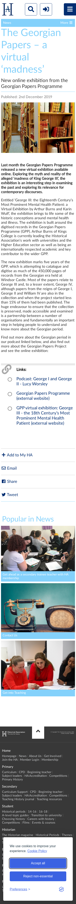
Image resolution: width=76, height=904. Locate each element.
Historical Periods (47, 835)
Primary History (12, 779)
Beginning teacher (39, 772)
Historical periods (14, 811)
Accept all (38, 863)
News (23, 756)
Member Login (29, 759)
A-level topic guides (15, 815)
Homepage (9, 756)
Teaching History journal (18, 799)
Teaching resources (49, 799)
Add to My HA (17, 455)
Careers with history (40, 819)
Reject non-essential (38, 876)
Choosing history (13, 819)
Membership (50, 759)
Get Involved (52, 756)
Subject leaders (12, 775)
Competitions (58, 775)
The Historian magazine (17, 835)
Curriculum (9, 772)
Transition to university (46, 815)
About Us (35, 756)
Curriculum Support (15, 791)
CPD (22, 772)
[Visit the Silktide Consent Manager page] (61, 889)
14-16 (32, 811)
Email (9, 468)
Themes (67, 835)
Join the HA (9, 759)
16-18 (43, 811)
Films (26, 822)
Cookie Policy (37, 851)
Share (9, 481)
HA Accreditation (36, 775)
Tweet (9, 495)
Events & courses (43, 822)
